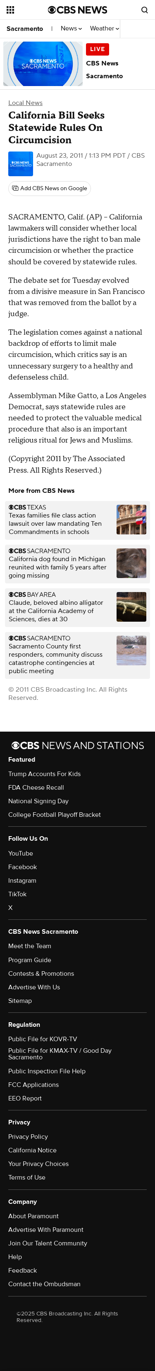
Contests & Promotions (41, 973)
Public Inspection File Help (47, 1071)
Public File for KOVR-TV (42, 1039)
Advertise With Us (34, 987)
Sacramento (25, 29)
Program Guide (29, 960)
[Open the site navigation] (27, 10)
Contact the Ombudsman (44, 1284)
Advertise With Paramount (45, 1229)
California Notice (32, 1150)
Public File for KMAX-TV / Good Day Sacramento (60, 1054)
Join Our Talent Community (47, 1243)
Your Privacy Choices (38, 1164)
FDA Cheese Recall (36, 787)
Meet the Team (29, 946)
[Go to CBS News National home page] (77, 10)
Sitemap (20, 1001)
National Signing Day (38, 801)
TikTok (17, 894)
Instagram (22, 880)
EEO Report (25, 1098)
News (71, 29)
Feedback (22, 1270)
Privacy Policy (28, 1136)
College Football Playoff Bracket (54, 814)
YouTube (20, 853)
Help (15, 1257)
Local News (25, 103)
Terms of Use (26, 1177)
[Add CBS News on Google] (49, 188)
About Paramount (33, 1216)
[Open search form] (144, 10)
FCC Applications (33, 1085)
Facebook (22, 867)
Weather (104, 29)
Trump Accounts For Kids (44, 774)
